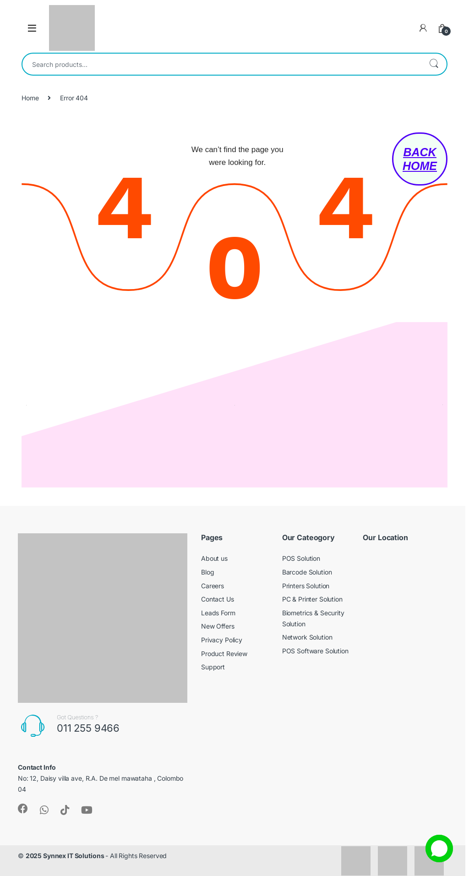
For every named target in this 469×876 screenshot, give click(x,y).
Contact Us (217, 599)
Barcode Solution (307, 572)
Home (30, 98)
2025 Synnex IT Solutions (66, 856)
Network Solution (307, 637)
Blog (207, 572)
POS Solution (301, 558)
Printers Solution (306, 586)
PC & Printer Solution (312, 599)
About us (214, 558)
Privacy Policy (221, 640)
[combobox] (221, 64)
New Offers (217, 626)
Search (434, 64)
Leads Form (218, 613)
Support (213, 667)
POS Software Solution (315, 651)
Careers (212, 586)
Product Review (224, 653)
